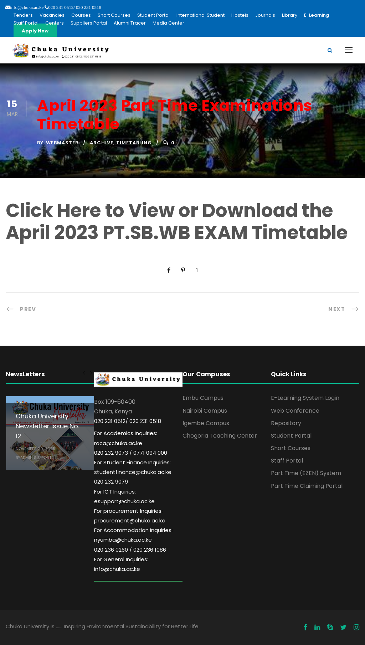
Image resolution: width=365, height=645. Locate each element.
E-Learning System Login (305, 398)
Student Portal (153, 15)
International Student (200, 15)
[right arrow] (90, 372)
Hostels (239, 15)
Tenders (23, 15)
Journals (265, 15)
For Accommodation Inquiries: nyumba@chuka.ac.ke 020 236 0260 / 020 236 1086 (133, 539)
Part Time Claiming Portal (307, 486)
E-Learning (316, 15)
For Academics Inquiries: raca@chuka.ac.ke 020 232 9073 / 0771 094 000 (130, 442)
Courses (81, 15)
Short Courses (114, 15)
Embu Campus (202, 398)
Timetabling (134, 142)
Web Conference (295, 411)
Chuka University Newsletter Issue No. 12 (47, 426)
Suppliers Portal (89, 23)
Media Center (168, 23)
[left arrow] (84, 372)
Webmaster (62, 142)
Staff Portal (26, 23)
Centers (54, 23)
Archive (101, 142)
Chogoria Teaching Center (219, 436)
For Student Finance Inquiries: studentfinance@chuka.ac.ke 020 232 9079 (132, 472)
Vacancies (52, 15)
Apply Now (35, 30)
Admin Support (35, 457)
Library (289, 15)
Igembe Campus (205, 423)
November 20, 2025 (35, 449)
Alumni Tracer (130, 23)
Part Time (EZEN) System (306, 473)
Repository (286, 423)
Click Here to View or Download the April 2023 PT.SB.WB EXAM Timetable (177, 221)
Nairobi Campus (204, 411)
